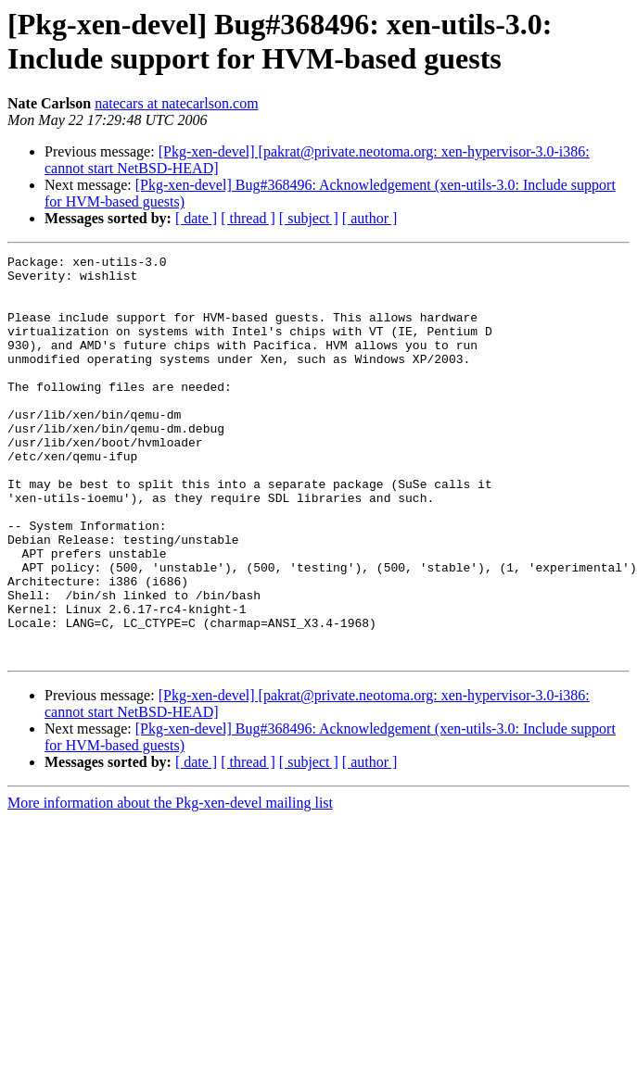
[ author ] (370, 218)
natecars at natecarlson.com (176, 103)
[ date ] (196, 218)
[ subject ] (308, 218)
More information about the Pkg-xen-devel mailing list (170, 883)
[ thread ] (248, 218)
